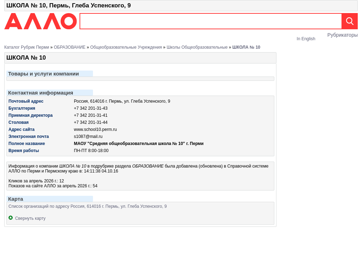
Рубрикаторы (342, 35)
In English (306, 38)
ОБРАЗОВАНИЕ (70, 47)
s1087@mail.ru (88, 136)
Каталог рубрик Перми (26, 47)
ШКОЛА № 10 (246, 47)
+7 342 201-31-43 (90, 108)
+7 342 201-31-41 (90, 115)
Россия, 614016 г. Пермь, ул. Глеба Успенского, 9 (122, 101)
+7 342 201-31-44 (90, 122)
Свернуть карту (27, 218)
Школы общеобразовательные (197, 47)
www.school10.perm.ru (95, 129)
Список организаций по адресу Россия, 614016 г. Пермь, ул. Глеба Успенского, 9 (87, 206)
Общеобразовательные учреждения (126, 47)
